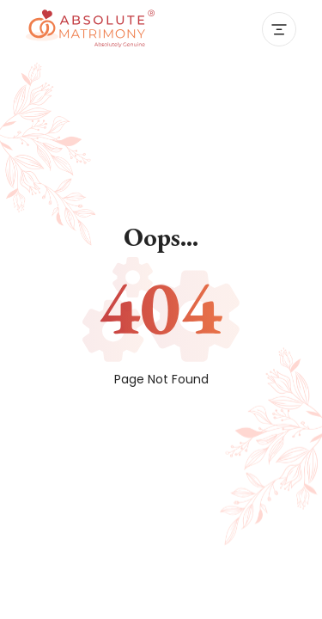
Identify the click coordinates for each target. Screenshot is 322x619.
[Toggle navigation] (279, 29)
